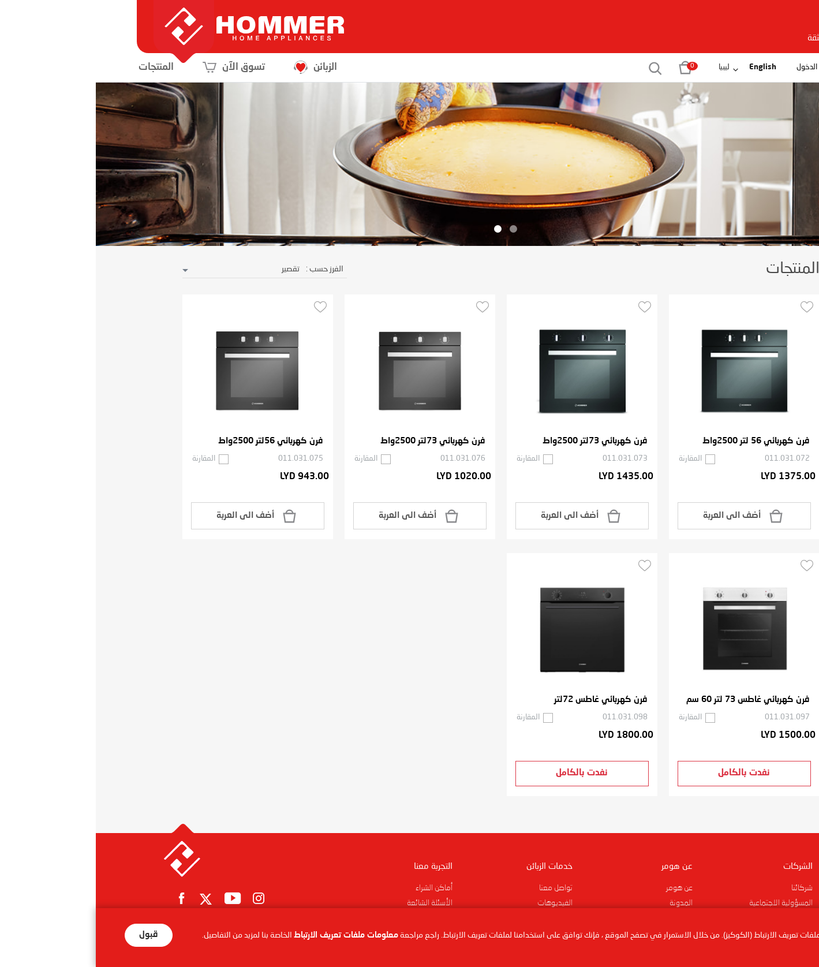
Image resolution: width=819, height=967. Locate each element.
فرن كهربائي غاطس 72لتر (505, 700)
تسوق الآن (217, 67)
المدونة (585, 903)
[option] (409, 165)
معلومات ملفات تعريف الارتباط (250, 935)
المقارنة (594, 458)
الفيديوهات (459, 903)
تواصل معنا (460, 888)
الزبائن (299, 67)
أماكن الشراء (338, 888)
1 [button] (417, 229)
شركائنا (706, 888)
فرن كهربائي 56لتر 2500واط (174, 441)
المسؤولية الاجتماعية (685, 903)
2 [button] (402, 229)
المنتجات (140, 67)
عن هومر (583, 888)
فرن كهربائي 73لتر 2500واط (499, 441)
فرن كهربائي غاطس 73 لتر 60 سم (652, 700)
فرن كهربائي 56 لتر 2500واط (660, 441)
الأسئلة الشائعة (334, 903)
